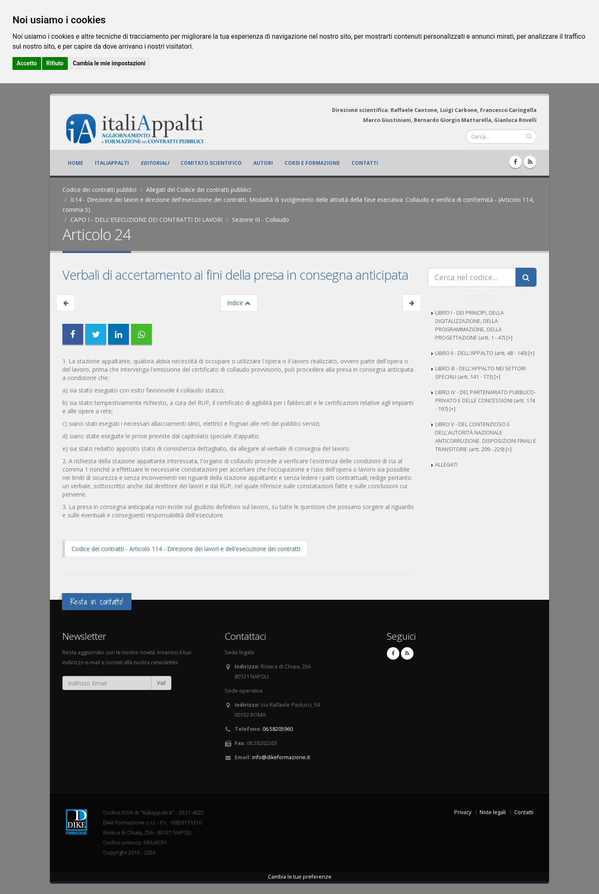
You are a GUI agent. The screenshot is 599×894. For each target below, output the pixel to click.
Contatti (364, 162)
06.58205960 (277, 729)
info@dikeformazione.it (281, 757)
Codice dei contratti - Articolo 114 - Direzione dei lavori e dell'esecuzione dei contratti (186, 549)
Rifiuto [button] (55, 63)
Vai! (161, 683)
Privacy (462, 812)
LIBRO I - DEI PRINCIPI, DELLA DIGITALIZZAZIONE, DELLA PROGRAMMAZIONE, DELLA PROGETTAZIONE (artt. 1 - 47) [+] (473, 325)
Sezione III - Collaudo (260, 220)
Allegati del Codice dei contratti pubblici (198, 190)
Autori (263, 162)
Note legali (493, 812)
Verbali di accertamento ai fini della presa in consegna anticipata (235, 274)
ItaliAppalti (112, 162)
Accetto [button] (27, 63)
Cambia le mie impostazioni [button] (109, 63)
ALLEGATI (446, 464)
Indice (238, 303)
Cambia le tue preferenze (300, 876)
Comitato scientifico (211, 162)
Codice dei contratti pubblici (99, 190)
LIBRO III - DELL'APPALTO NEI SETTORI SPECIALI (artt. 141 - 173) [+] (480, 372)
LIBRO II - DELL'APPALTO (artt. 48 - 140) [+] (485, 353)
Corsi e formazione (312, 162)
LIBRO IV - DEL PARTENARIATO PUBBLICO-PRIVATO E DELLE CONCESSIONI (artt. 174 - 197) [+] (485, 400)
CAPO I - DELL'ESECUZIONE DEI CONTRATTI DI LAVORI (146, 220)
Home (75, 162)
